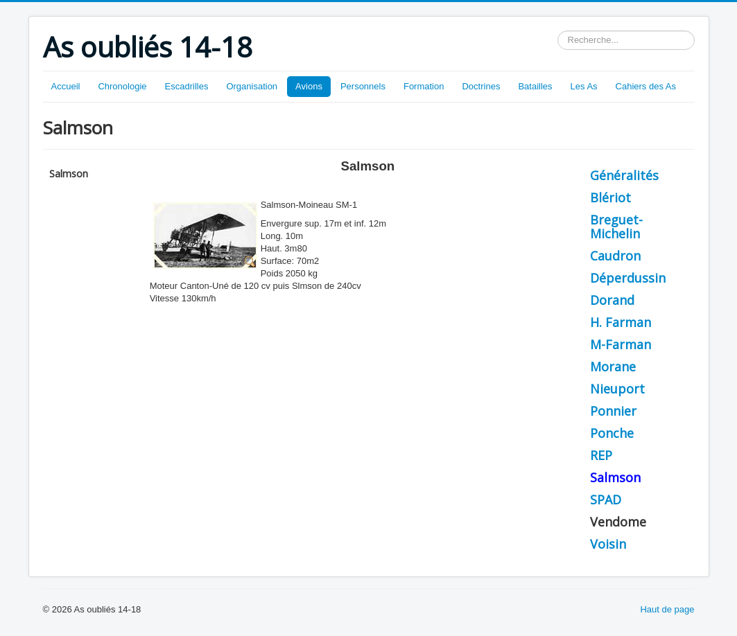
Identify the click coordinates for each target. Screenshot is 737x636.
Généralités (624, 175)
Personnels (362, 86)
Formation (424, 86)
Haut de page (667, 609)
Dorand (612, 300)
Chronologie (122, 86)
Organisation (251, 86)
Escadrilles (187, 86)
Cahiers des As (646, 86)
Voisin (608, 544)
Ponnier (613, 411)
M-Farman (620, 344)
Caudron (615, 255)
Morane (613, 366)
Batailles (535, 86)
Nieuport (617, 388)
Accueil (65, 86)
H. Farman (620, 322)
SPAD (605, 499)
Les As (584, 86)
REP (601, 455)
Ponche (612, 433)
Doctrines (481, 86)
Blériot (610, 197)
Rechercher (557, 30)
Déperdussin (628, 278)
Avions (308, 86)
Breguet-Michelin (616, 226)
